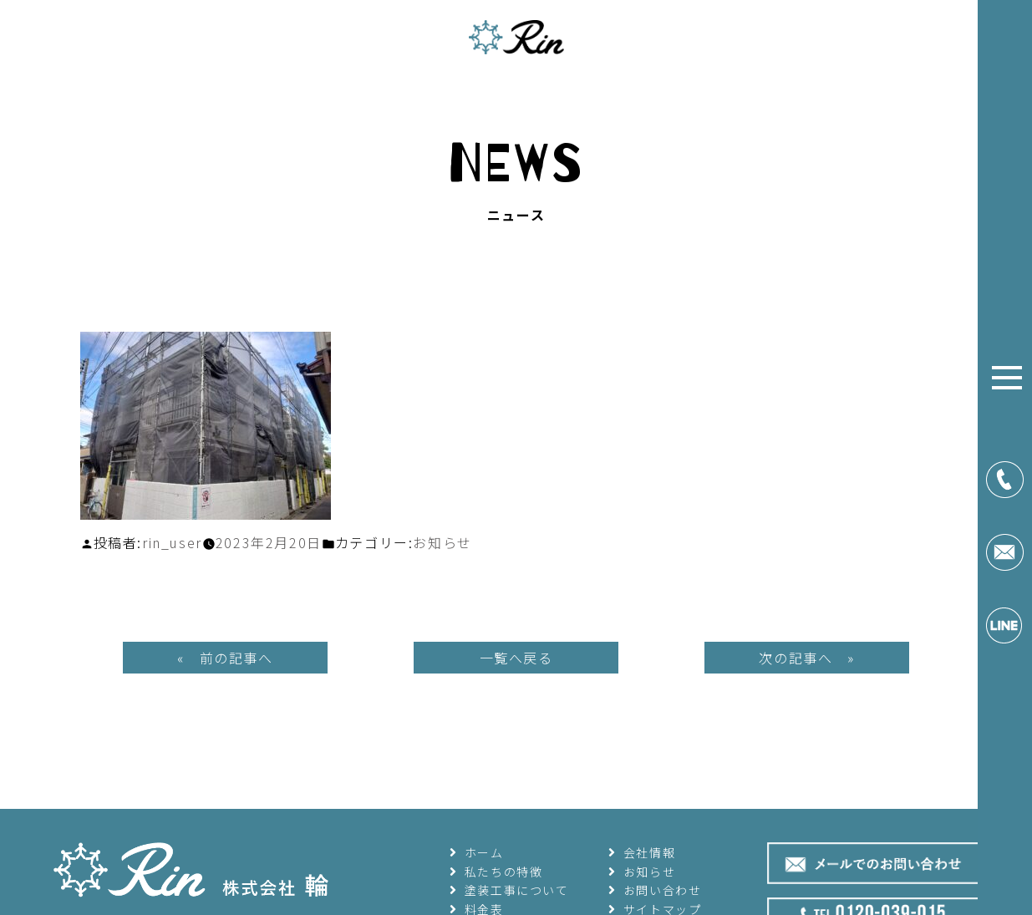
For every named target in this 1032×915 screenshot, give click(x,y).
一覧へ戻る (516, 658)
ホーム (477, 852)
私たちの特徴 (496, 871)
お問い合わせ (655, 890)
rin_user (172, 542)
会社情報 (642, 852)
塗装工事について (509, 890)
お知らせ (442, 542)
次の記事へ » (806, 658)
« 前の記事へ (224, 658)
